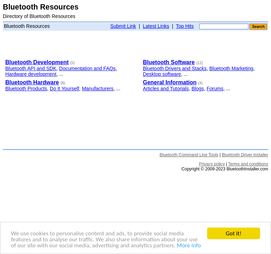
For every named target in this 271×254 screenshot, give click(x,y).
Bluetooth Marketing (231, 68)
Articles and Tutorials (166, 88)
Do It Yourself (64, 88)
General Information (170, 82)
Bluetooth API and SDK (30, 68)
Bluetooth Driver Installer (245, 154)
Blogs (198, 88)
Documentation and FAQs (87, 68)
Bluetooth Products (26, 88)
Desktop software (162, 74)
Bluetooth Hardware (32, 82)
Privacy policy (212, 164)
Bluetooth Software (169, 62)
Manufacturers (97, 88)
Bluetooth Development (37, 62)
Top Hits (185, 26)
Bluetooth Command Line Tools (188, 154)
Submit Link (123, 26)
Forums (214, 88)
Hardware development (30, 74)
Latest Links (156, 26)
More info (189, 245)
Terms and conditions (248, 164)
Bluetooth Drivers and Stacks (175, 68)
